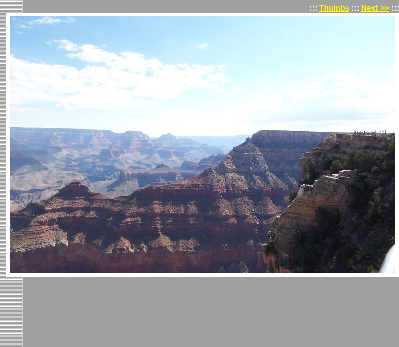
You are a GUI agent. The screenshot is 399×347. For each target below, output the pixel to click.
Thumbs (334, 8)
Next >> (375, 8)
